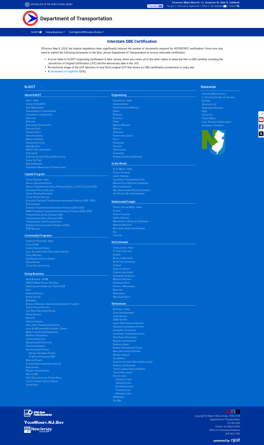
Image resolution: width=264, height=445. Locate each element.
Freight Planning (121, 172)
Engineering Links (124, 386)
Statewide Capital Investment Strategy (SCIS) (47, 225)
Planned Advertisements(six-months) (43, 363)
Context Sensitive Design (38, 248)
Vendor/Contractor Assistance (127, 156)
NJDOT (36, 32)
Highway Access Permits (37, 349)
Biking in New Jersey (123, 258)
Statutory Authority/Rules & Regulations (45, 156)
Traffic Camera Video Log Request (42, 381)
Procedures (118, 142)
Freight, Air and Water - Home (127, 207)
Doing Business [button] (54, 32)
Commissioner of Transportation (41, 111)
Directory (30, 121)
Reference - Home (121, 309)
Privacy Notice (209, 118)
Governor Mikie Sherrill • (186, 2)
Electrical (118, 118)
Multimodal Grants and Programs (129, 228)
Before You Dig (33, 297)
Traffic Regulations (122, 372)
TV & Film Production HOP (42, 356)
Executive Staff (33, 128)
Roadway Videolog (121, 354)
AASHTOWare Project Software (42, 282)
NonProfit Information (37, 335)
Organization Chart (35, 142)
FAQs (204, 6)
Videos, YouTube (33, 160)
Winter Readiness (34, 163)
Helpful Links (119, 375)
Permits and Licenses (123, 135)
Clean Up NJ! (32, 244)
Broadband (31, 300)
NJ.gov (171, 6)
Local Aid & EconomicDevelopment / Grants (46, 328)
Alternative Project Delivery (40, 190)
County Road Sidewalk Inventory (128, 323)
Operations (118, 132)
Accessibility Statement (213, 125)
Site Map (117, 400)
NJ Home (206, 100)
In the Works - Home (122, 169)
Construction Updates (123, 272)
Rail (115, 232)
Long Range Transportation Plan (129, 179)
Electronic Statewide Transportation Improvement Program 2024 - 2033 (60, 200)
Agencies (194, 6)
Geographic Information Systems (128, 326)
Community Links (124, 379)
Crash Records (120, 316)
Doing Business (34, 273)
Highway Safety (33, 132)
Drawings (117, 114)
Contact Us (207, 114)
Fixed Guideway (33, 204)
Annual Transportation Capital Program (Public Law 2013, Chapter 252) (61, 186)
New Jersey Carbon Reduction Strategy (131, 190)
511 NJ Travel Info (122, 251)
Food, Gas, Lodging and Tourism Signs (43, 377)
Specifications (119, 149)
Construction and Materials (126, 107)
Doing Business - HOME (37, 279)
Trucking (117, 235)
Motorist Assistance (122, 279)
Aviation (117, 210)
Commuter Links (123, 383)
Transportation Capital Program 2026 (44, 218)
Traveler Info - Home (123, 247)
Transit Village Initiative (37, 265)
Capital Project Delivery (38, 197)
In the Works (119, 163)
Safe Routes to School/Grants (40, 258)
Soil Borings (119, 358)
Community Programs (38, 235)
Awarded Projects (34, 293)
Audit (28, 289)
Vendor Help (32, 384)
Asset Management (35, 107)
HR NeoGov (118, 397)
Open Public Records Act (125, 337)
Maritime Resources (122, 186)
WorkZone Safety (121, 297)
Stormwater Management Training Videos (46, 167)
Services (182, 6)
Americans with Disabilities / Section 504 (45, 286)
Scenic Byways (33, 262)
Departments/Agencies (212, 108)
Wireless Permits (34, 360)
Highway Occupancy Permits (42, 353)
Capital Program (35, 174)
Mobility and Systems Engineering (42, 332)
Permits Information (35, 346)
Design (116, 111)
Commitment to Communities (39, 114)
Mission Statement (34, 139)
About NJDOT (33, 95)
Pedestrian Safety (121, 282)
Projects (117, 146)
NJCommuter (120, 242)
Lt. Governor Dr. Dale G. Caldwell (220, 2)
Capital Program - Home (37, 179)
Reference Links (123, 393)
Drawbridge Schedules (124, 276)
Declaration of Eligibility (64, 71)
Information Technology (124, 330)
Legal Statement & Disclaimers (216, 122)
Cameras (117, 265)
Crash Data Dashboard (123, 312)
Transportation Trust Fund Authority (44, 221)
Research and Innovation (37, 370)
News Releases (33, 146)
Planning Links (123, 390)
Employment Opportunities (38, 125)
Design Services (33, 314)
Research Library (121, 344)
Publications (32, 153)
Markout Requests (121, 125)
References (119, 303)
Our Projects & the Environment (129, 193)
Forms (116, 121)
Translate (155, 6)
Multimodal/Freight (123, 201)
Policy (116, 139)
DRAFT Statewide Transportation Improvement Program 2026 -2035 (59, 211)
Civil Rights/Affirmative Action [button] (85, 32)
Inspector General (34, 135)
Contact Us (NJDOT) (36, 104)
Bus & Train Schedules (124, 261)
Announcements (120, 104)
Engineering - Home (122, 100)
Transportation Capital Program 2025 (44, 214)
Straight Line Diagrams (124, 365)
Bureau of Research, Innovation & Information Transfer (52, 304)
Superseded (118, 153)
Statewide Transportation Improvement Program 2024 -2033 (55, 207)
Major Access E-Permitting (39, 342)
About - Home (32, 100)
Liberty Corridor (121, 176)
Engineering (119, 95)
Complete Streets (121, 268)
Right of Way (32, 374)
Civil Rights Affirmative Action (40, 311)
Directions (31, 118)
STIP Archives (33, 228)
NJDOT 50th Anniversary (38, 149)
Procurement (32, 367)
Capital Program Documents (39, 193)
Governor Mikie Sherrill (214, 93)
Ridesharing (118, 293)
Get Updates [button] (218, 6)
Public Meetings (33, 255)
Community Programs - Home (39, 241)
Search (234, 6)
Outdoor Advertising (35, 339)
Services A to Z (209, 104)
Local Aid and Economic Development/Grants (47, 251)
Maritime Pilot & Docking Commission (130, 183)
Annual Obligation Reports (39, 183)
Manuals (117, 128)
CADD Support (120, 319)
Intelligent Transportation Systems (43, 325)
